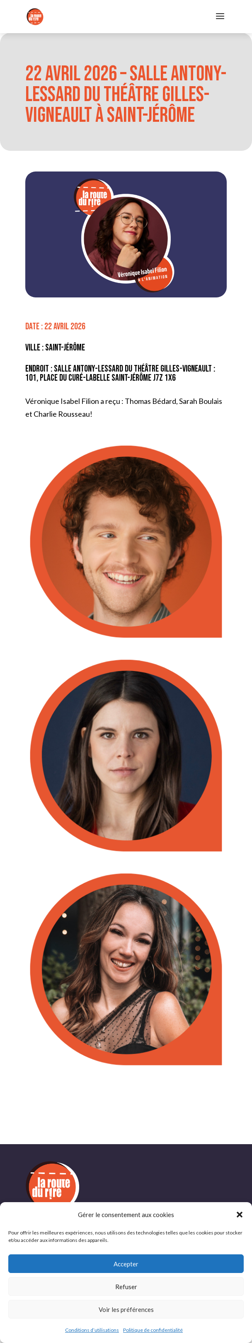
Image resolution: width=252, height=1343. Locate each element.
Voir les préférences (126, 1309)
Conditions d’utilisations (92, 1330)
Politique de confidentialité (153, 1330)
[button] (239, 1214)
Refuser (126, 1286)
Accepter (126, 1264)
